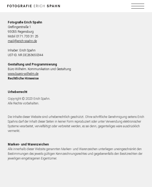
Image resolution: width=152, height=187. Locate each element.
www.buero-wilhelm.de (23, 74)
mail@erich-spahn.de (22, 41)
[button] (141, 6)
